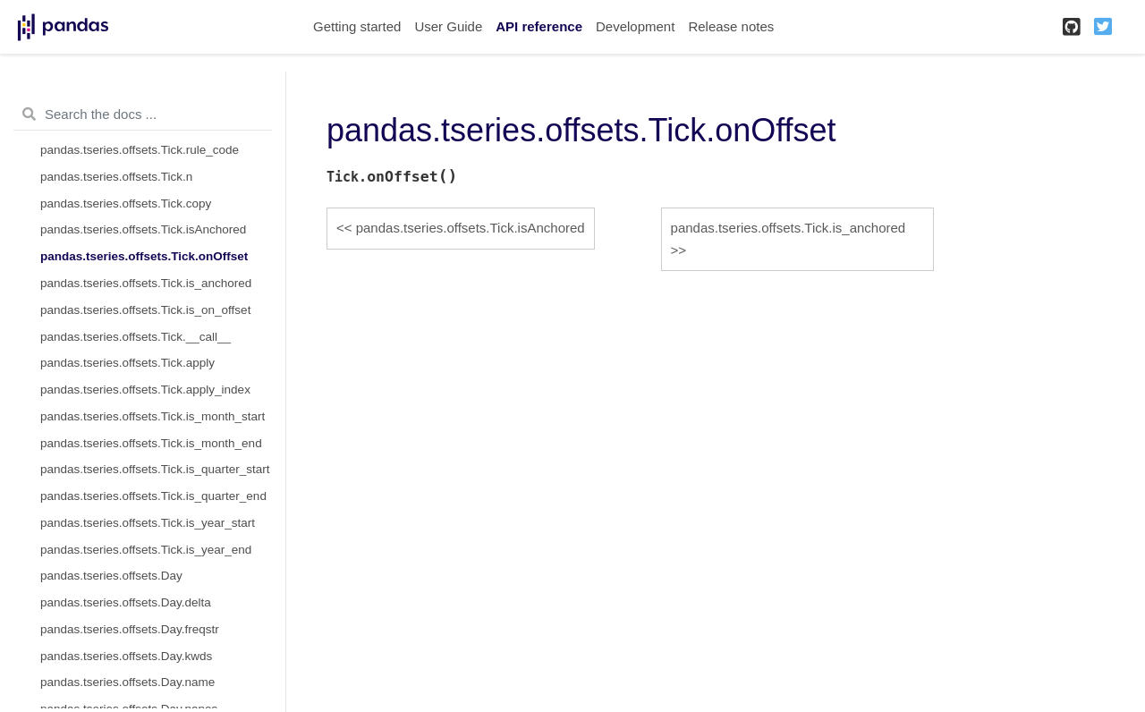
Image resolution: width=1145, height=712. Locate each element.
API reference (539, 26)
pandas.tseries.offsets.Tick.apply (127, 362)
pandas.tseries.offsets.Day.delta (125, 602)
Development (635, 26)
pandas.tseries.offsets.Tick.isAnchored (143, 229)
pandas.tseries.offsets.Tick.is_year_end (145, 549)
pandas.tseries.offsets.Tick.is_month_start (152, 416)
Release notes (731, 26)
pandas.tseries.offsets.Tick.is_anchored (145, 283)
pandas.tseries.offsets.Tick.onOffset (144, 256)
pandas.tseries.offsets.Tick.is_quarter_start (155, 469)
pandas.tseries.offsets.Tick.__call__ (135, 336)
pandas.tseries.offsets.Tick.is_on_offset (145, 310)
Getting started (357, 26)
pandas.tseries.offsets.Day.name (127, 682)
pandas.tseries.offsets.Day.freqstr (129, 629)
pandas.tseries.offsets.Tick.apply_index (145, 389)
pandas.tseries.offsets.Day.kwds (126, 656)
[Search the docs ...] (142, 114)
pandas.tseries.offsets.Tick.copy (125, 203)
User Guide (448, 26)
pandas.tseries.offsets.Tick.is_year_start (147, 523)
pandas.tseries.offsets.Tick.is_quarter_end (153, 496)
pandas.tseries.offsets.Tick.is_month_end (151, 443)
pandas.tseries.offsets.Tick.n (116, 176)
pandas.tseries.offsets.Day (111, 575)
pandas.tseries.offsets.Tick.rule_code (139, 150)
